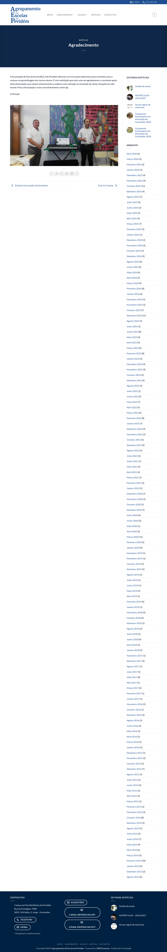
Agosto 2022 (133, 385)
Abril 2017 (132, 682)
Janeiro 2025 (133, 234)
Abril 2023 (132, 342)
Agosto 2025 (133, 196)
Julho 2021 (132, 456)
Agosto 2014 (133, 828)
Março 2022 (132, 412)
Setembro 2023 (134, 315)
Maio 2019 (132, 590)
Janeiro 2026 (133, 169)
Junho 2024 (132, 267)
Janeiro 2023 (133, 358)
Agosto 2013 (133, 876)
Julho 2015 (132, 779)
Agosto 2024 (133, 261)
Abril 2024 (132, 277)
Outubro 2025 (134, 186)
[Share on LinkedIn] (71, 174)
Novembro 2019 (135, 558)
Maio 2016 (132, 731)
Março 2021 (132, 477)
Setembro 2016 (134, 715)
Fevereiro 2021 (134, 483)
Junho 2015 (132, 785)
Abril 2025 (132, 218)
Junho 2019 (132, 585)
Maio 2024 (132, 272)
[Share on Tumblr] (76, 174)
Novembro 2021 (135, 434)
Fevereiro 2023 (134, 353)
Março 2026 (132, 159)
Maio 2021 (132, 466)
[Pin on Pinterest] (66, 174)
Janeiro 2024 (133, 294)
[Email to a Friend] (61, 174)
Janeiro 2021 (133, 488)
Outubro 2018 (134, 617)
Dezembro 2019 (134, 553)
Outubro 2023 (134, 310)
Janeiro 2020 (133, 547)
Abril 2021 (132, 472)
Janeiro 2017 (133, 698)
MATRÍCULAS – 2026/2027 (143, 96)
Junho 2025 (132, 207)
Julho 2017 (132, 671)
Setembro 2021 (134, 445)
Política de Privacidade (121, 948)
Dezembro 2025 (134, 175)
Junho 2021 (132, 461)
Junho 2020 (132, 520)
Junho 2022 (132, 396)
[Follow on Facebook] (154, 14)
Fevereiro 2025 (134, 229)
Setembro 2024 (134, 256)
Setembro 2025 (134, 191)
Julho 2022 (132, 391)
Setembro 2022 (134, 380)
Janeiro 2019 (133, 607)
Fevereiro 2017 (134, 693)
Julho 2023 (132, 326)
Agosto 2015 (133, 774)
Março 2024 (132, 283)
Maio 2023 (132, 337)
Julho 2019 (132, 580)
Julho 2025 (132, 202)
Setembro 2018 (134, 623)
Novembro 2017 (135, 655)
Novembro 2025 (135, 180)
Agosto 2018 (133, 628)
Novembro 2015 (135, 758)
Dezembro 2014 (134, 812)
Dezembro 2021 (134, 429)
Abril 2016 (132, 736)
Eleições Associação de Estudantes (29, 185)
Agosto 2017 (133, 666)
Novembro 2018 (135, 612)
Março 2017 (132, 688)
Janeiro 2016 (133, 747)
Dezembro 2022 (134, 364)
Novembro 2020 (135, 499)
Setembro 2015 (134, 769)
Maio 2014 (132, 844)
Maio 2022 (132, 402)
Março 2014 (132, 855)
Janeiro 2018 (133, 650)
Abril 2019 (132, 596)
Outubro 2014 (134, 817)
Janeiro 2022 (133, 423)
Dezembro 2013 (134, 871)
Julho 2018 (132, 634)
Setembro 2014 (134, 823)
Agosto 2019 (133, 574)
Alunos (83, 14)
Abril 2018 (132, 644)
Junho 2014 (132, 839)
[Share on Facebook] (51, 174)
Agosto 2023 (133, 321)
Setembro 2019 (134, 569)
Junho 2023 (132, 331)
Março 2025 (132, 223)
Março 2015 (132, 801)
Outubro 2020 (134, 504)
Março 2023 (132, 348)
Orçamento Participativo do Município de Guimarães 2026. (143, 132)
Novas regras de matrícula (142, 106)
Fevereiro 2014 (134, 860)
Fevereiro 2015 (134, 806)
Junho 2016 (132, 725)
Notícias (96, 15)
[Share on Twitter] (56, 174)
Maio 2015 (132, 790)
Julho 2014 (132, 833)
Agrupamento (65, 14)
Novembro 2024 (135, 245)
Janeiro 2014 (133, 866)
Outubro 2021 (134, 439)
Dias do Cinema (108, 185)
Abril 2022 (132, 407)
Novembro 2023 (135, 304)
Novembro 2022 (135, 369)
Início (50, 15)
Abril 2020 (132, 531)
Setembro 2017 (134, 661)
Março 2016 (132, 742)
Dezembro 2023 (134, 299)
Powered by (98, 948)
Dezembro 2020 (134, 493)
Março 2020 (132, 537)
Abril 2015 (132, 796)
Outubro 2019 (134, 564)
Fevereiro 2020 (134, 542)
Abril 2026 (132, 153)
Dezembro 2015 (134, 752)
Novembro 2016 (135, 704)
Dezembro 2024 (134, 240)
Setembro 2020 (134, 510)
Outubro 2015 (134, 763)
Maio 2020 (132, 526)
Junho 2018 (132, 639)
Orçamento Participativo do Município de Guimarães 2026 (143, 117)
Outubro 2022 (134, 375)
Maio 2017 (132, 677)
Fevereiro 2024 (134, 288)
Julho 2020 (132, 515)
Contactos (110, 15)
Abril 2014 (132, 850)
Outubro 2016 (134, 709)
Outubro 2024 (134, 250)
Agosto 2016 (133, 720)
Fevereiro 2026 (134, 164)
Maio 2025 (132, 213)
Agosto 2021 (133, 450)
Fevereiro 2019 (134, 601)
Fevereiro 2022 (134, 418)
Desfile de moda (142, 86)
